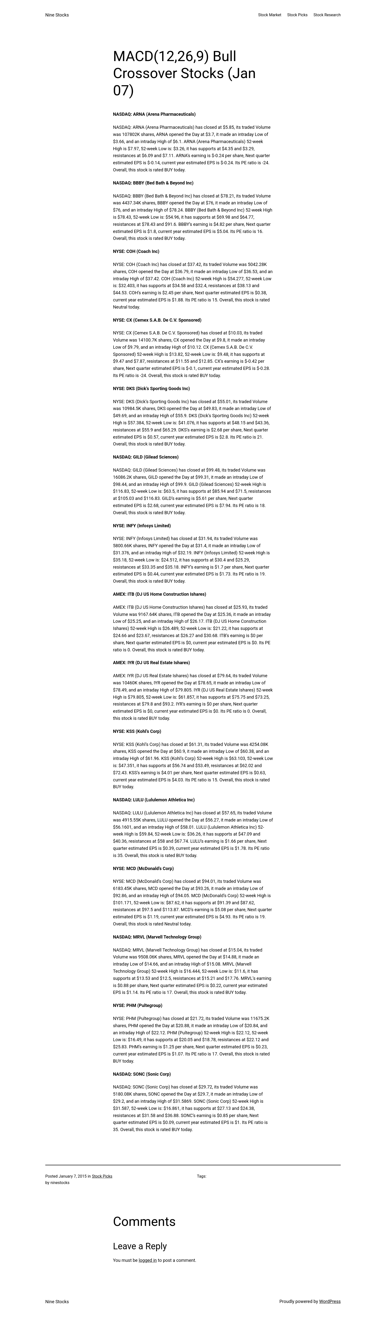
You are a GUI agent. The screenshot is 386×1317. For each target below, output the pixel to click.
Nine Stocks (57, 14)
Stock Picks (102, 1176)
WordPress (330, 1301)
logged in (148, 1260)
